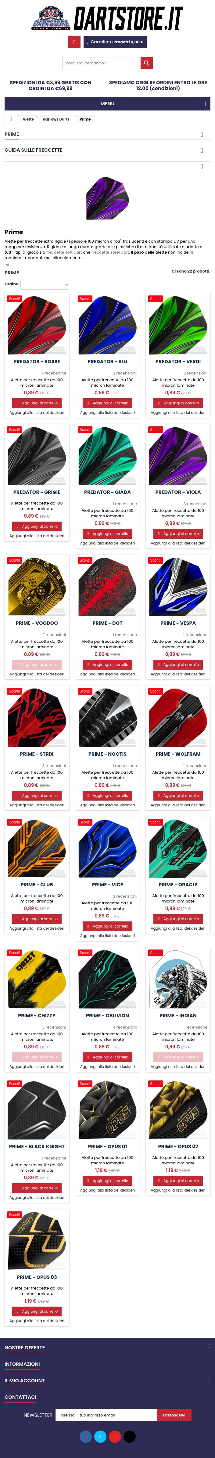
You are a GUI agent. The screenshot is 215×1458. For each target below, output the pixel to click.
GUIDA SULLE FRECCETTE (34, 150)
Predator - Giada (107, 492)
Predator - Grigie (36, 492)
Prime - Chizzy (37, 1015)
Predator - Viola (178, 492)
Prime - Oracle (178, 884)
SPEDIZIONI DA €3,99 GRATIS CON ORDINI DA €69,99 (50, 85)
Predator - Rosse (37, 361)
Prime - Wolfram (178, 754)
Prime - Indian (177, 1015)
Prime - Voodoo (37, 623)
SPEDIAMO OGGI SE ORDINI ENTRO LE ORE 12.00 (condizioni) (158, 85)
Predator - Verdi (178, 361)
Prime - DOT (107, 623)
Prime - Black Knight (37, 1146)
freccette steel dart (110, 252)
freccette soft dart (64, 252)
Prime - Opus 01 (107, 1146)
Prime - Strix (37, 754)
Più (7, 265)
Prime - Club (37, 884)
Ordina (12, 284)
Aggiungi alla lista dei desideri (36, 412)
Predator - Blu (107, 361)
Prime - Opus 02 (178, 1146)
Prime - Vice (107, 884)
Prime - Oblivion (107, 1015)
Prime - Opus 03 (37, 1277)
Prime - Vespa (178, 623)
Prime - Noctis (107, 754)
